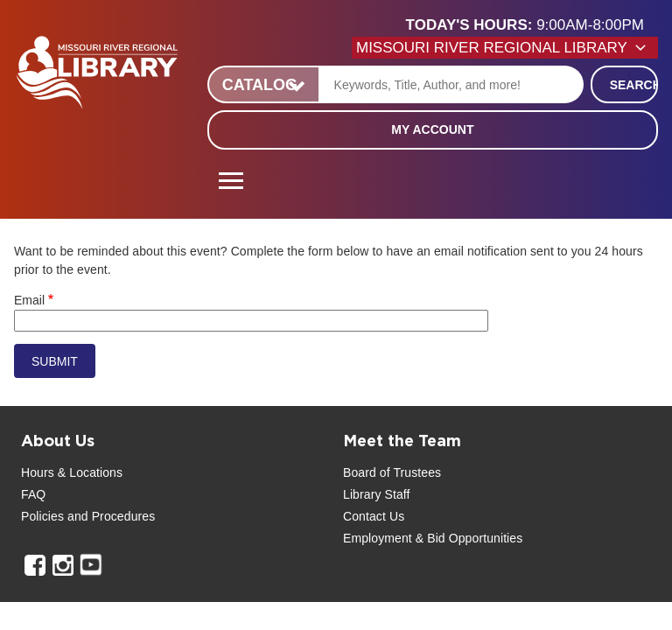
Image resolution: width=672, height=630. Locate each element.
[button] (532, 25)
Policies (42, 516)
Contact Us (373, 516)
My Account (432, 129)
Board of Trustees (392, 473)
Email (29, 300)
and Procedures (109, 516)
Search (634, 85)
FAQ (33, 494)
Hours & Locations (71, 473)
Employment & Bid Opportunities (432, 538)
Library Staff (376, 494)
